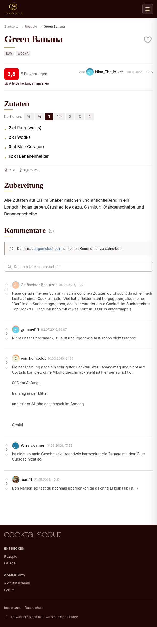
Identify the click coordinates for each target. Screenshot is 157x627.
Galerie (9, 563)
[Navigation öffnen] (147, 9)
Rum (9, 53)
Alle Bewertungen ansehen (26, 83)
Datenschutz (34, 608)
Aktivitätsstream (17, 583)
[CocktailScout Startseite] (13, 9)
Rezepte (31, 26)
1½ (59, 116)
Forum (9, 590)
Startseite (11, 26)
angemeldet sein (47, 248)
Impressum (12, 608)
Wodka (23, 53)
